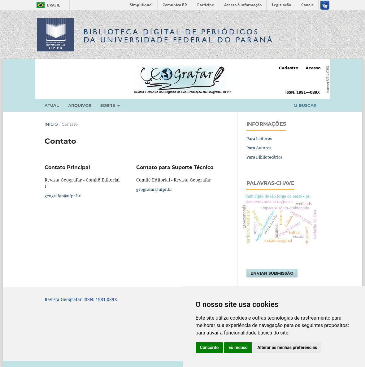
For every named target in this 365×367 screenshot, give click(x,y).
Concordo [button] (209, 347)
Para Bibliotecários (264, 157)
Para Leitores (259, 138)
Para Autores (258, 148)
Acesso (313, 67)
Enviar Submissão (271, 273)
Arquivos (79, 105)
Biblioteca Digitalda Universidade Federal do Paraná (179, 36)
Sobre (108, 105)
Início (51, 124)
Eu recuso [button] (238, 347)
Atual (52, 105)
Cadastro (288, 67)
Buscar (305, 105)
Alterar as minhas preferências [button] (287, 347)
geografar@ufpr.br (62, 196)
